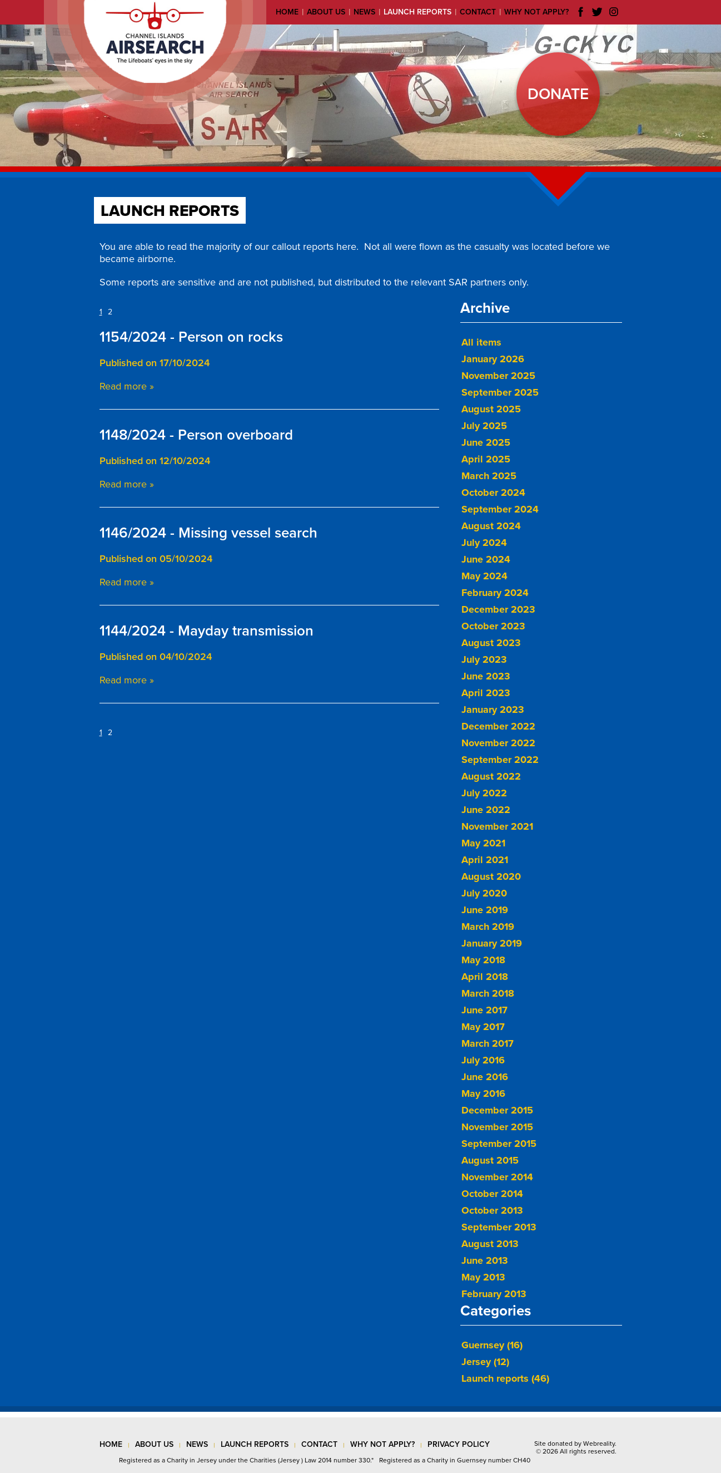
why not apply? (382, 1444)
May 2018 (483, 960)
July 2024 (484, 542)
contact (319, 1444)
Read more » (127, 386)
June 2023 (485, 676)
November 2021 (497, 826)
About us (326, 12)
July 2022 (484, 793)
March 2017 (487, 1043)
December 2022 (498, 726)
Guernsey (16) (492, 1345)
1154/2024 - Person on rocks (191, 337)
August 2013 (490, 1244)
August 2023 (491, 643)
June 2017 (484, 1010)
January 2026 (492, 359)
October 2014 (492, 1194)
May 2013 (483, 1277)
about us (154, 1444)
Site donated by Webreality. (575, 1443)
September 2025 (500, 392)
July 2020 (484, 893)
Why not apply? (536, 12)
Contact (478, 12)
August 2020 (491, 876)
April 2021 (484, 860)
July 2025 (484, 426)
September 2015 (498, 1143)
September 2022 (500, 759)
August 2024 (491, 526)
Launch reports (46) (505, 1378)
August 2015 (490, 1160)
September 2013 (498, 1227)
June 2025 (485, 442)
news (197, 1444)
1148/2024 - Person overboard (196, 435)
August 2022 (491, 776)
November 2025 (498, 376)
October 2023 (493, 626)
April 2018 (484, 976)
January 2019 (491, 943)
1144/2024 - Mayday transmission (207, 630)
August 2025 (491, 409)
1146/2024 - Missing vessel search (208, 532)
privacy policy (458, 1444)
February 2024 (495, 593)
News (364, 12)
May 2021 (483, 843)
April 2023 (485, 693)
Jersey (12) (485, 1362)
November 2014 (497, 1177)
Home (287, 12)
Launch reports (417, 12)
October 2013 (492, 1210)
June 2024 (485, 559)
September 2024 (500, 509)
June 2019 (484, 910)
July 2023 (484, 659)
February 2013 (493, 1294)
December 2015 (497, 1110)
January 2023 (492, 709)
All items (481, 342)
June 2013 (484, 1260)
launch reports (255, 1444)
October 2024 (493, 492)
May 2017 (483, 1027)
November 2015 (497, 1127)
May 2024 (484, 576)
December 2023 (498, 609)
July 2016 (483, 1060)
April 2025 (485, 459)
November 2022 (498, 743)
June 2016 (484, 1077)
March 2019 (487, 926)
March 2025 (488, 476)
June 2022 (485, 810)
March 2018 (487, 993)
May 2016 (483, 1093)
